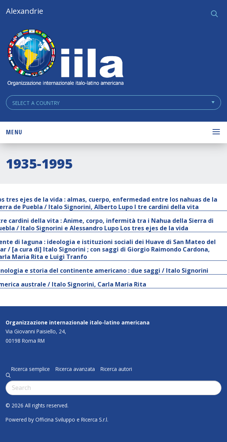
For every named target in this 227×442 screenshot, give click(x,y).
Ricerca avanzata (75, 369)
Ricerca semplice (30, 369)
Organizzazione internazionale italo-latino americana (78, 322)
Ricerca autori (116, 369)
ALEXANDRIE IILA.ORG (65, 58)
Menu (14, 132)
